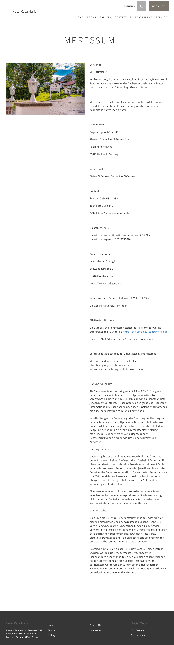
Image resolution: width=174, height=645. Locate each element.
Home (51, 625)
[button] (12, 89)
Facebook (138, 630)
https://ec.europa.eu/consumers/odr (145, 331)
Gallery (51, 635)
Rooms (51, 630)
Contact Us (95, 625)
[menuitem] (80, 17)
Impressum (95, 630)
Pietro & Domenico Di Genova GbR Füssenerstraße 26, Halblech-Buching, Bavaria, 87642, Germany (24, 634)
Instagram (138, 635)
